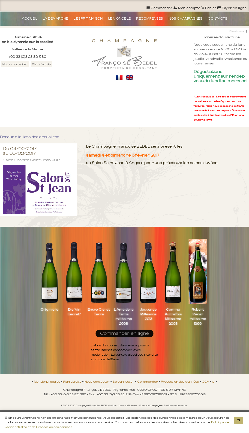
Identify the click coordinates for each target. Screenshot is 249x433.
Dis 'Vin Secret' (74, 311)
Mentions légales (47, 381)
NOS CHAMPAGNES (185, 18)
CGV (206, 381)
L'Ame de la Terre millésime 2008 (123, 316)
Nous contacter (14, 64)
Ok (239, 421)
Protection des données (180, 381)
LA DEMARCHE (55, 18)
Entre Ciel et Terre (99, 311)
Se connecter (124, 381)
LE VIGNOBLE (119, 18)
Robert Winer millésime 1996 (197, 316)
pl (214, 381)
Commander (148, 381)
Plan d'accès (41, 64)
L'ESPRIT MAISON (88, 18)
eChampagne (155, 405)
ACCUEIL (29, 18)
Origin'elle (49, 309)
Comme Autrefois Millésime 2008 (173, 316)
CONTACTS (217, 18)
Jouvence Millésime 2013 (148, 314)
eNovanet (132, 405)
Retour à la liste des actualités (29, 137)
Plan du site (236, 31)
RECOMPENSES (149, 18)
